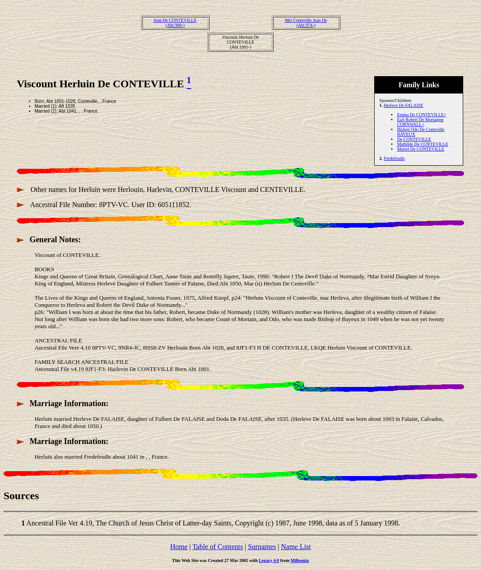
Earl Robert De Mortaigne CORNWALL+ (420, 122)
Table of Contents (217, 546)
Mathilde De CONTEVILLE (422, 144)
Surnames (262, 546)
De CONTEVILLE (414, 139)
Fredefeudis (394, 158)
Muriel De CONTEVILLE (420, 149)
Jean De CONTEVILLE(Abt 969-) (175, 23)
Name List (296, 546)
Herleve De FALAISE (403, 105)
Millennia (300, 560)
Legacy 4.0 (269, 560)
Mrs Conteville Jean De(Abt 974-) (306, 23)
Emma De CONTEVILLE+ (421, 114)
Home (178, 546)
